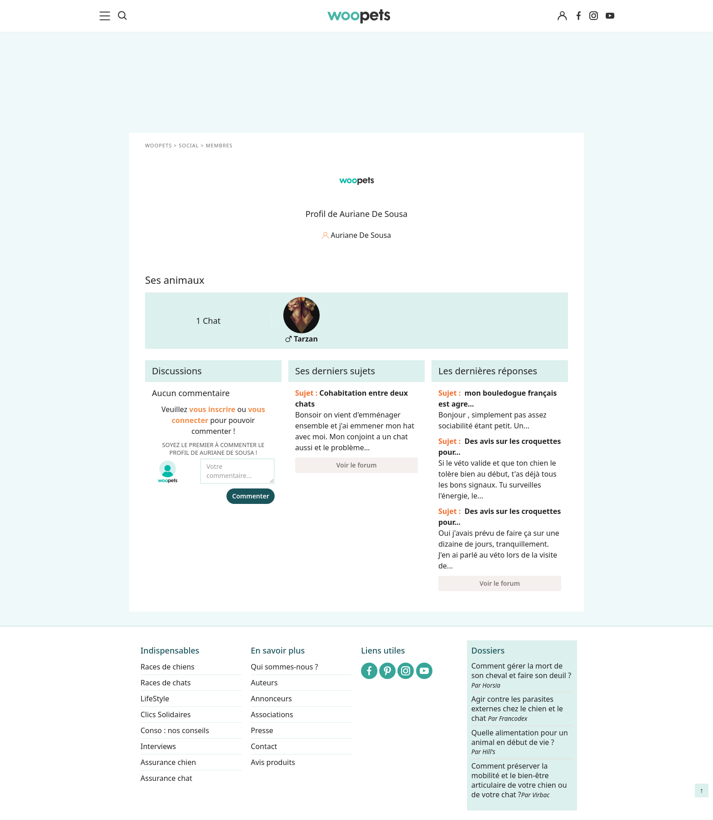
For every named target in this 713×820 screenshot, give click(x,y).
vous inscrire (212, 409)
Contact (264, 746)
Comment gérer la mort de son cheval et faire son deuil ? (522, 675)
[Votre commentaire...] (237, 471)
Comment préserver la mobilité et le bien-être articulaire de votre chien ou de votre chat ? (519, 780)
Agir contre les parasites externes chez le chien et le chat (517, 709)
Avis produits (273, 762)
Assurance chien (168, 762)
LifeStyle (155, 699)
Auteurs (264, 683)
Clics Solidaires (166, 714)
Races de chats (166, 683)
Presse (262, 730)
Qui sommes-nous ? (284, 667)
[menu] (106, 15)
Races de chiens (168, 667)
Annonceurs (271, 699)
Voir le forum (356, 465)
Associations (272, 714)
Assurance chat (166, 778)
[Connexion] (562, 16)
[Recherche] (122, 16)
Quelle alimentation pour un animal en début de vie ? (520, 742)
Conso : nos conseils (175, 730)
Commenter (250, 496)
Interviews (158, 746)
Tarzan (301, 320)
